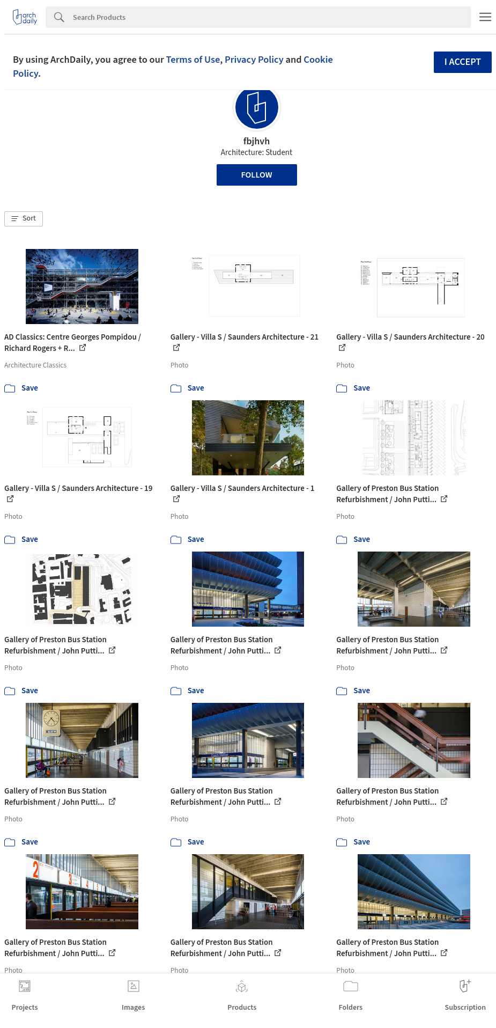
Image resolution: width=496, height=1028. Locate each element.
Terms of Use (193, 60)
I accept (463, 62)
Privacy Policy (254, 60)
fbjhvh (256, 141)
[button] (23, 218)
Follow (256, 175)
